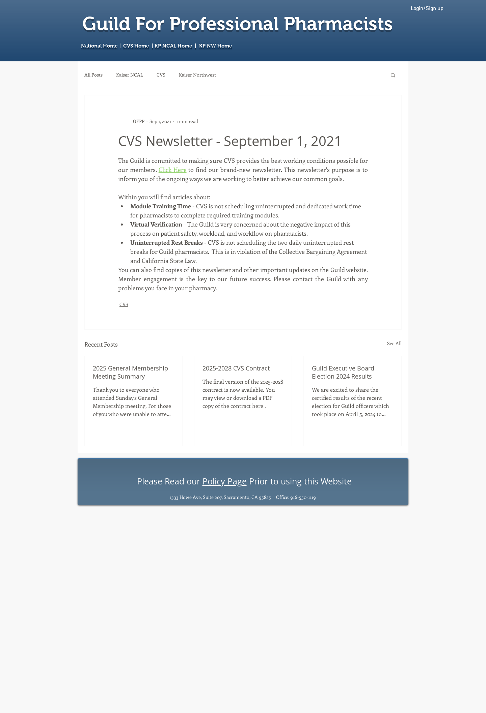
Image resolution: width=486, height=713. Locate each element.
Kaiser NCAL (129, 75)
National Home (99, 46)
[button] (393, 75)
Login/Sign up (427, 8)
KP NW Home (215, 46)
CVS (161, 75)
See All (394, 343)
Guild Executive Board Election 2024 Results (343, 372)
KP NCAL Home (173, 46)
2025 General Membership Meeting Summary (130, 372)
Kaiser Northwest (197, 75)
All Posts (93, 75)
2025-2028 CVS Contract (236, 368)
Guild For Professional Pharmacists (237, 23)
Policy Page (224, 481)
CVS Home (136, 46)
